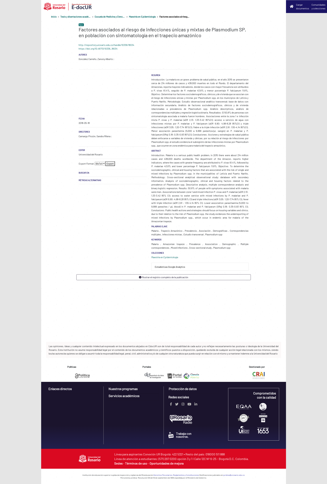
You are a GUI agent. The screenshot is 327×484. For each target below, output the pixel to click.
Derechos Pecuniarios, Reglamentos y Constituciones (176, 475)
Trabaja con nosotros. (179, 435)
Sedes (118, 463)
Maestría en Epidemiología (142, 16)
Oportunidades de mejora (166, 463)
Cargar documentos (302, 6)
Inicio (54, 16)
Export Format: (87, 163)
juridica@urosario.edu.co (234, 475)
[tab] (199, 267)
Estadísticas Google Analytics (170, 266)
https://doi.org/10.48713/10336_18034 (98, 48)
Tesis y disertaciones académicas (75, 16)
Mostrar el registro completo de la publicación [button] (163, 277)
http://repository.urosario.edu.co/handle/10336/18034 (106, 44)
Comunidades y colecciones (318, 6)
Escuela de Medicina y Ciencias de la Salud (110, 16)
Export (110, 163)
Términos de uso (136, 463)
